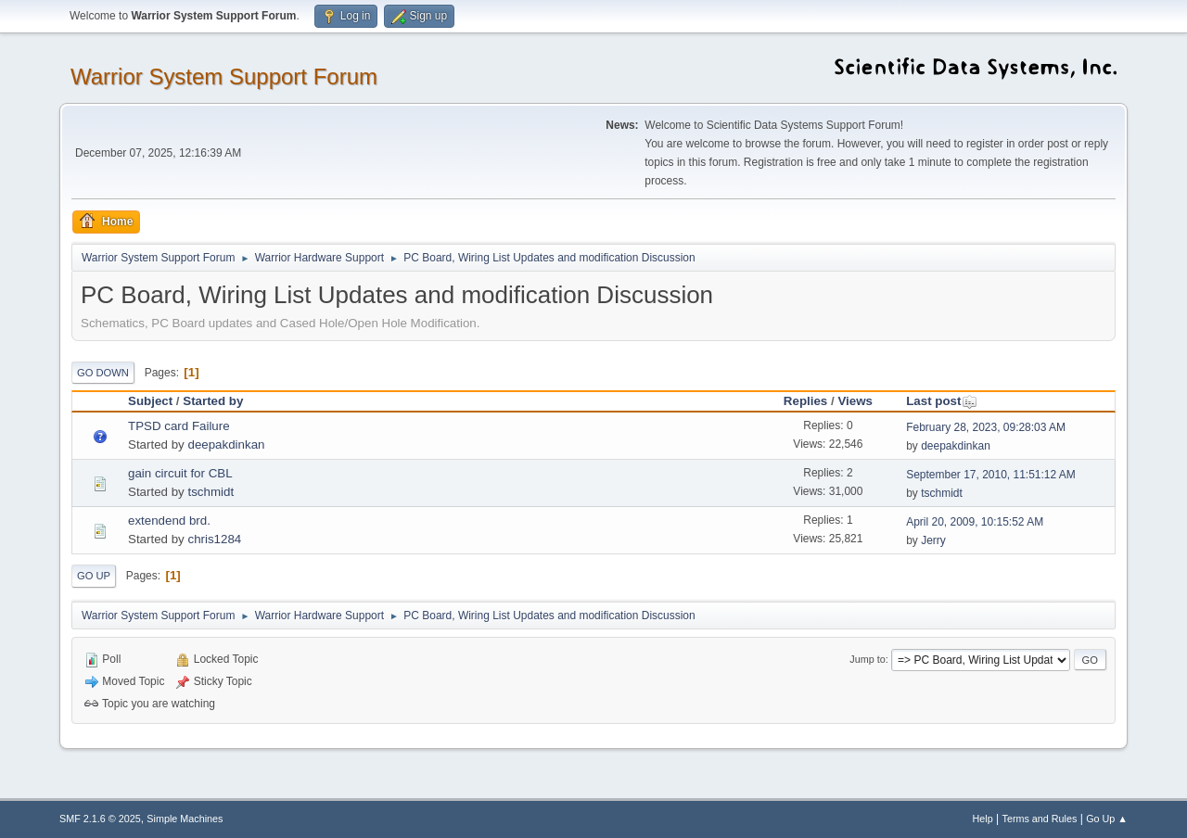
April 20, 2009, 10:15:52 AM (974, 521)
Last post (941, 401)
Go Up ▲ (1107, 818)
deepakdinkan (225, 444)
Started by (213, 401)
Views (855, 401)
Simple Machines (185, 818)
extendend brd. (169, 520)
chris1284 (214, 539)
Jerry (933, 540)
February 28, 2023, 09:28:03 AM (986, 427)
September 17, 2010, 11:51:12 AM (991, 474)
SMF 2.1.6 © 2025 (100, 818)
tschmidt (210, 492)
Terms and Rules (1040, 818)
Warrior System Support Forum (223, 76)
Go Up (93, 575)
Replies (805, 401)
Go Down (103, 372)
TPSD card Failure (179, 426)
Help (983, 818)
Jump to (867, 659)
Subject (150, 401)
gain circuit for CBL (180, 473)
